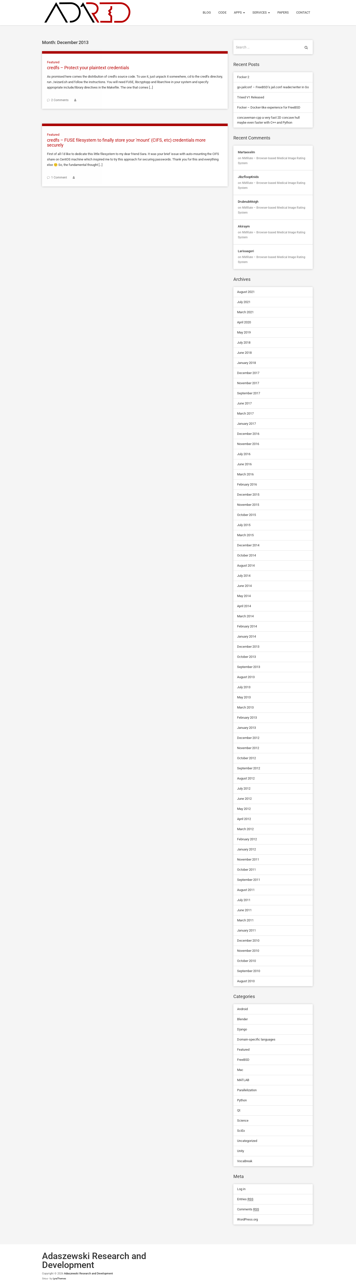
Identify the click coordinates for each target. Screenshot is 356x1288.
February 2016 (247, 484)
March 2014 (245, 616)
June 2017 (244, 403)
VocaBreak (244, 1161)
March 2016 (245, 474)
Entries (245, 1199)
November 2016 (248, 444)
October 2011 (246, 869)
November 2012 (248, 748)
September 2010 (248, 971)
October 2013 (246, 657)
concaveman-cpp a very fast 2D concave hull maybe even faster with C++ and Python (268, 120)
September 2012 (248, 768)
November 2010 (248, 951)
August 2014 (246, 565)
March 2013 (245, 707)
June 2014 (244, 586)
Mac (240, 1070)
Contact (303, 12)
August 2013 (246, 677)
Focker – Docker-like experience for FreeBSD (268, 107)
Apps (239, 12)
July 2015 (243, 525)
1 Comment (59, 177)
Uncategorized (247, 1141)
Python (242, 1100)
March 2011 (245, 920)
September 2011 (248, 880)
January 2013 (246, 728)
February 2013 (247, 717)
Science (242, 1120)
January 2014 (246, 636)
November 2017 (248, 383)
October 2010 (246, 961)
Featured (53, 62)
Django (242, 1029)
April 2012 (244, 819)
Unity (240, 1151)
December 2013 (248, 646)
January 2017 (246, 423)
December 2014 (248, 545)
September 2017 (248, 393)
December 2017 (248, 373)
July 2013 (243, 687)
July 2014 (243, 575)
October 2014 (246, 555)
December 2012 (248, 738)
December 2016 (248, 434)
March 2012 (245, 829)
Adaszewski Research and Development (88, 1273)
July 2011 (243, 900)
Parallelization (247, 1090)
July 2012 (243, 788)
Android (242, 1009)
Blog (207, 12)
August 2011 (246, 890)
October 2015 (246, 515)
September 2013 (248, 667)
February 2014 (247, 626)
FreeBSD (243, 1060)
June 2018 (244, 353)
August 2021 (246, 292)
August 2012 (246, 778)
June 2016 (244, 464)
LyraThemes (59, 1278)
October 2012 (246, 758)
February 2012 (247, 839)
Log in (241, 1189)
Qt (238, 1110)
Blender (242, 1019)
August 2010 (246, 981)
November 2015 (248, 505)
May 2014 (244, 596)
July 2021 (243, 302)
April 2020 (244, 322)
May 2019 (244, 332)
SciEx (241, 1131)
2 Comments (59, 100)
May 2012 (244, 809)
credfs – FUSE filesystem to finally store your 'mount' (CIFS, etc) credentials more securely (127, 142)
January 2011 (246, 930)
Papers (283, 12)
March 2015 (245, 535)
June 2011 (244, 910)
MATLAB (243, 1080)
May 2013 (244, 697)
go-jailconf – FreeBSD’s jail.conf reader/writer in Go (273, 87)
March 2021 (245, 312)
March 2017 (245, 413)
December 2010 (248, 940)
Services (261, 12)
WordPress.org (247, 1219)
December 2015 (248, 494)
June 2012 (244, 798)
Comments (248, 1209)
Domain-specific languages (256, 1039)
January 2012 (246, 849)
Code (222, 12)
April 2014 (244, 606)
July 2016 (243, 454)
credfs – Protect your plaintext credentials (88, 67)
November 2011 (248, 859)
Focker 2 (243, 77)
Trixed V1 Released (250, 97)
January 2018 (246, 363)
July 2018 (243, 342)
